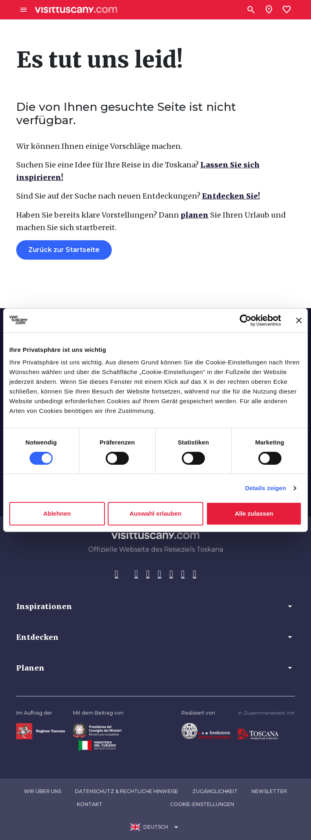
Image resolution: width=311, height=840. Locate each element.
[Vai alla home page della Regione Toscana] (40, 731)
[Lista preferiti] (287, 10)
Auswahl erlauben (155, 513)
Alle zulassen (254, 513)
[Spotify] (194, 574)
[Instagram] (136, 574)
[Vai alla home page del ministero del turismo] (97, 745)
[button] (155, 606)
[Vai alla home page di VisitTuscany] (76, 10)
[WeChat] (183, 574)
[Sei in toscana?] (269, 10)
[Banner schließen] (299, 320)
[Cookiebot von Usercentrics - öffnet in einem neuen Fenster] (245, 320)
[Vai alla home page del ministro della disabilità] (97, 730)
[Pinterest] (160, 574)
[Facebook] (116, 574)
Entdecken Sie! (231, 196)
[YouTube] (171, 574)
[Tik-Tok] (148, 574)
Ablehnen (57, 513)
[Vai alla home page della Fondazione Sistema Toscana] (205, 730)
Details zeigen (265, 488)
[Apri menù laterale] (23, 9)
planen (195, 215)
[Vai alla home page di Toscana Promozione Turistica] (258, 734)
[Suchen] (251, 10)
